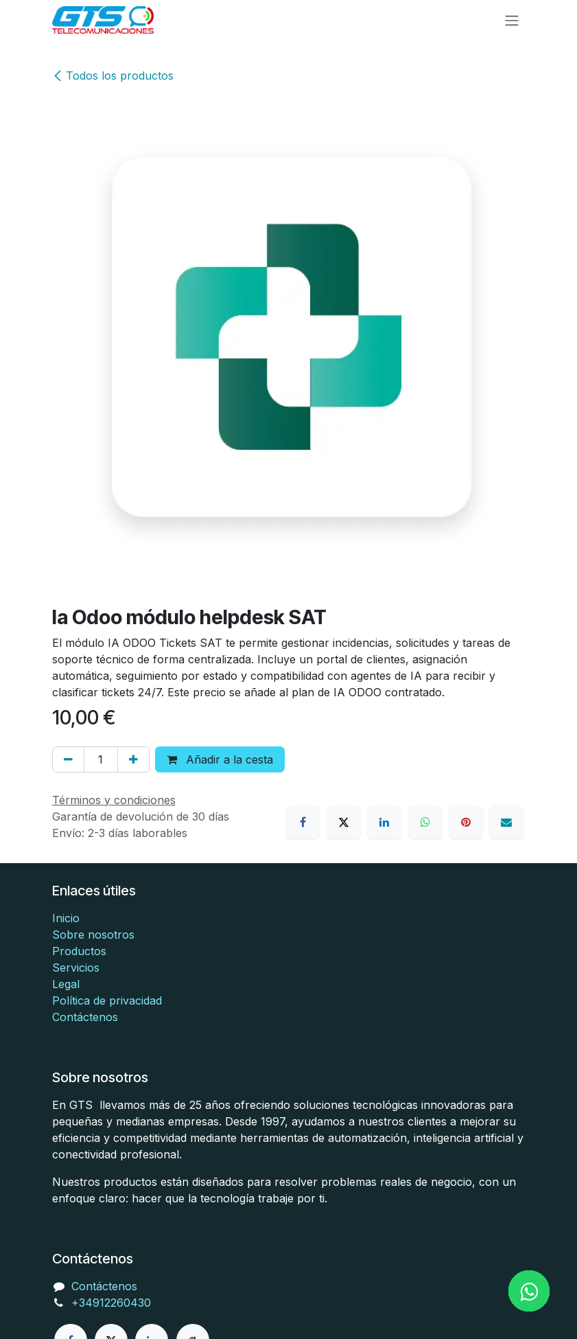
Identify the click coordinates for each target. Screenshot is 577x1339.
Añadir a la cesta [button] (220, 759)
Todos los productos (113, 75)
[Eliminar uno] (68, 759)
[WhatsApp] (425, 821)
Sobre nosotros (93, 934)
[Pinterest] (465, 821)
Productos (79, 951)
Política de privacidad (107, 1000)
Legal (66, 984)
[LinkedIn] (384, 821)
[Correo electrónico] (506, 821)
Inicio (66, 918)
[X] (343, 821)
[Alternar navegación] (512, 19)
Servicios (75, 967)
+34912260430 (111, 1302)
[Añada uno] (133, 759)
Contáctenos (85, 1017)
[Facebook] (302, 821)
